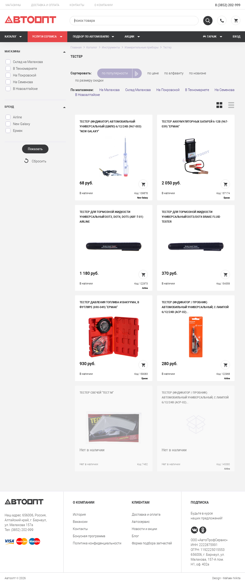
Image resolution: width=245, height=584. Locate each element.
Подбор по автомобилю (93, 36)
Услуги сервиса (47, 36)
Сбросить (39, 161)
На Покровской (20, 75)
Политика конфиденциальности (97, 543)
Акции (132, 36)
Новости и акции (144, 529)
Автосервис (141, 522)
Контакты (77, 5)
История (79, 514)
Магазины (13, 5)
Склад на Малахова (24, 61)
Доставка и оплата (45, 5)
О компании (103, 5)
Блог (135, 536)
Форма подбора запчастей (152, 543)
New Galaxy (17, 123)
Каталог (13, 36)
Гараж (212, 36)
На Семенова (19, 82)
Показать (35, 149)
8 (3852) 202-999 (227, 5)
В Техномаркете (21, 68)
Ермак (14, 130)
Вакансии (80, 522)
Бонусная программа (89, 536)
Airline (13, 117)
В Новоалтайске (21, 88)
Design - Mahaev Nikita (226, 578)
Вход (236, 36)
